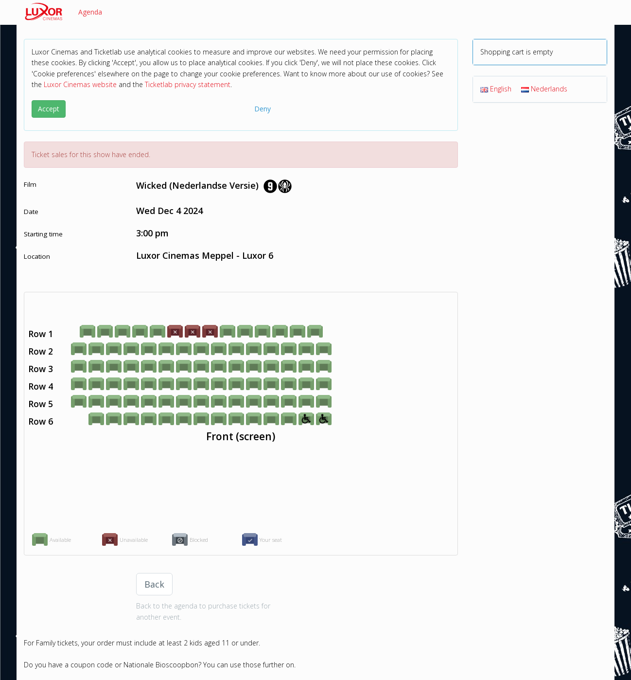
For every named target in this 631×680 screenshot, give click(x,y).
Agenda (90, 12)
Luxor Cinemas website (80, 84)
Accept (48, 108)
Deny (262, 108)
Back (154, 584)
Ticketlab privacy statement (187, 84)
